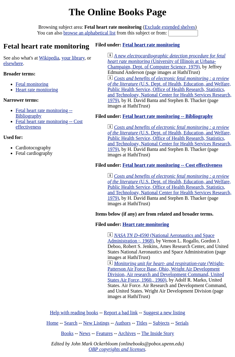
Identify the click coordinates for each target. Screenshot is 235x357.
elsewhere (13, 63)
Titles (141, 323)
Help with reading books (74, 312)
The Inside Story (157, 333)
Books (67, 333)
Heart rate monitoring (37, 89)
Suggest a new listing (164, 312)
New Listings (96, 323)
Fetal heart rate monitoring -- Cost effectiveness (172, 165)
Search (71, 323)
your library (73, 57)
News (84, 333)
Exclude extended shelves (169, 27)
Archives (127, 333)
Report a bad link (121, 312)
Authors (123, 323)
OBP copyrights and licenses (116, 349)
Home (52, 323)
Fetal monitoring (32, 84)
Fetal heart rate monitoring (151, 44)
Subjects (161, 323)
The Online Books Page (117, 11)
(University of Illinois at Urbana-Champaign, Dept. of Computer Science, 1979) (166, 61)
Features (104, 333)
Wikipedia (49, 57)
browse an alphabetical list (89, 32)
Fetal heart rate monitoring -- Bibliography (167, 116)
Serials (182, 323)
